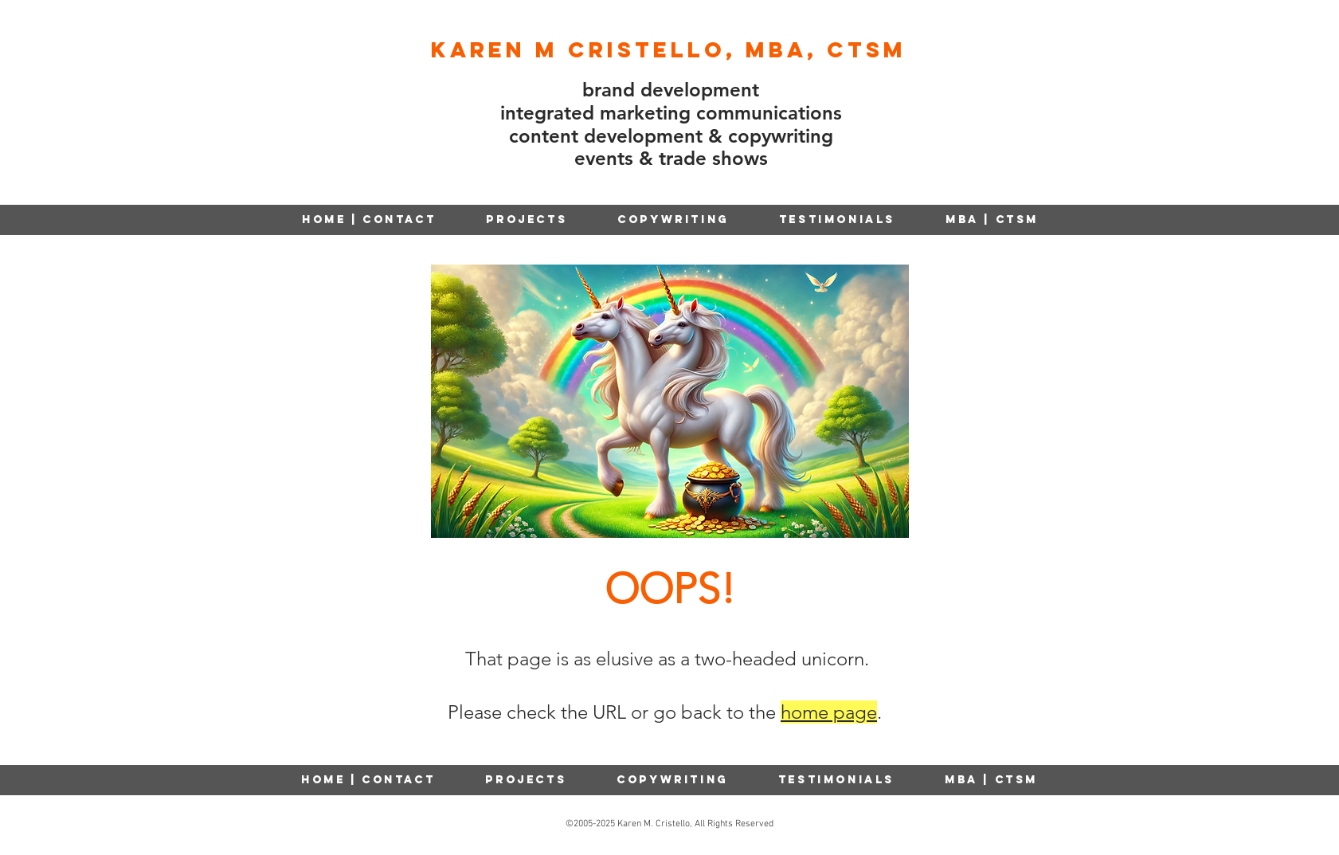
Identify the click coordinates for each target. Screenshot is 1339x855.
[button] (673, 219)
